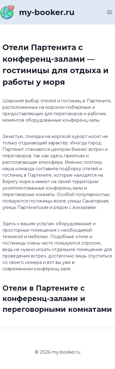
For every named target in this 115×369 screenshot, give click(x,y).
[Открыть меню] (109, 12)
